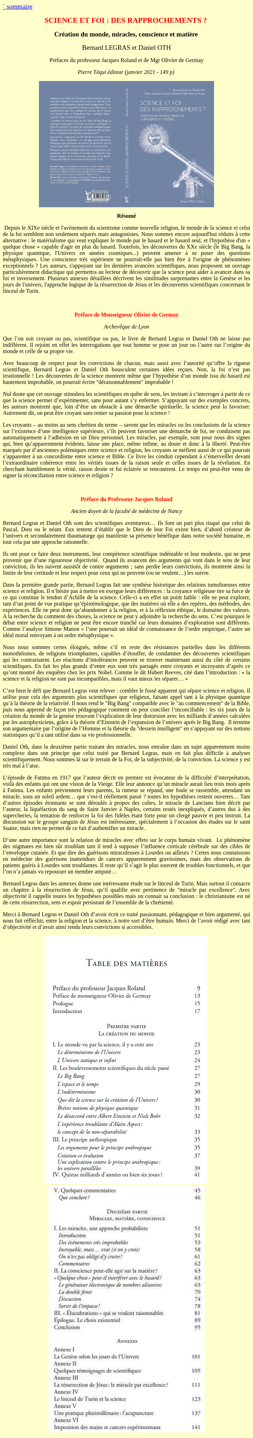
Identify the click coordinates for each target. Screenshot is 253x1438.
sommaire (17, 6)
